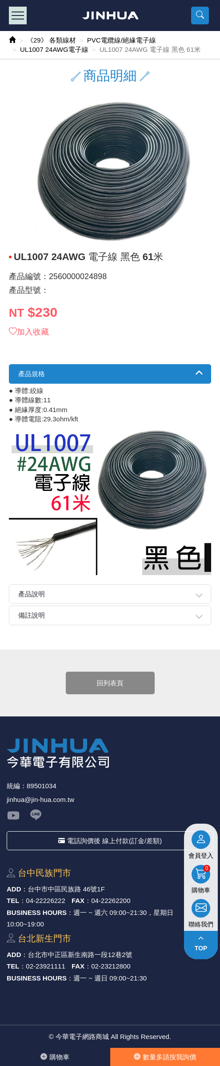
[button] (200, 15)
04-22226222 (45, 900)
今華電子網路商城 (110, 15)
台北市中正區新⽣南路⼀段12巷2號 (80, 954)
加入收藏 (29, 331)
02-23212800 (110, 966)
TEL (13, 900)
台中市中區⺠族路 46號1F (66, 889)
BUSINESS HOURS (37, 912)
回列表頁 (110, 683)
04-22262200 (110, 900)
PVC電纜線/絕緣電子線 (121, 40)
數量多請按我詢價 (165, 1057)
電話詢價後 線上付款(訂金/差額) (110, 840)
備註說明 (31, 615)
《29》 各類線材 (51, 40)
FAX (78, 900)
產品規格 (31, 373)
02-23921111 (45, 966)
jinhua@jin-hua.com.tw (40, 799)
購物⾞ (54, 1057)
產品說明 (31, 594)
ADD (14, 889)
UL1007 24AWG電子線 (54, 49)
